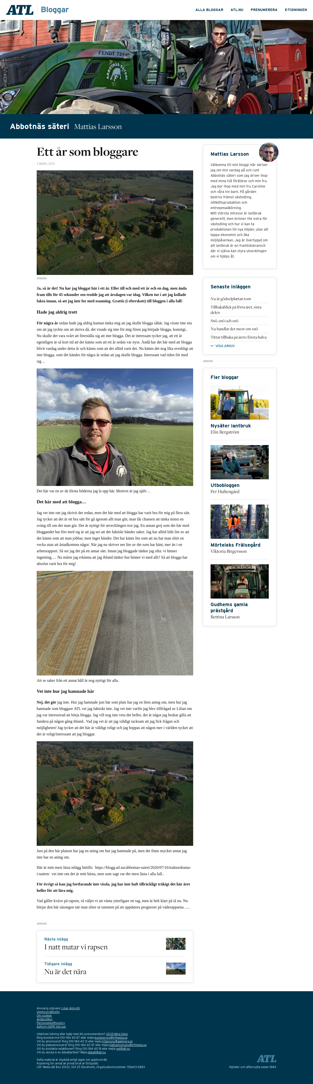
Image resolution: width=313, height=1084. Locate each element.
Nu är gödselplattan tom (231, 298)
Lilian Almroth (70, 1008)
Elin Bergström (225, 432)
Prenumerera (264, 10)
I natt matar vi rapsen (76, 947)
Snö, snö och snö (224, 320)
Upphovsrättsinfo (48, 1012)
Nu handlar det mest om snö (234, 328)
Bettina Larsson (225, 617)
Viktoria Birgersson (229, 551)
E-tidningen (296, 10)
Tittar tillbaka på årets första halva (239, 337)
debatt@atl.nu (97, 1052)
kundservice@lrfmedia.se (111, 1037)
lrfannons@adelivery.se (117, 1041)
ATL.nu (237, 10)
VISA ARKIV (225, 346)
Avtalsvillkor (45, 1019)
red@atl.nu (123, 1048)
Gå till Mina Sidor (117, 1034)
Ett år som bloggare (87, 151)
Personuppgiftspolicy (51, 1023)
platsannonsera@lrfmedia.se (127, 1045)
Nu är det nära (65, 971)
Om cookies (44, 1015)
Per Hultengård (225, 491)
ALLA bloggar (209, 10)
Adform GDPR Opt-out (51, 1026)
